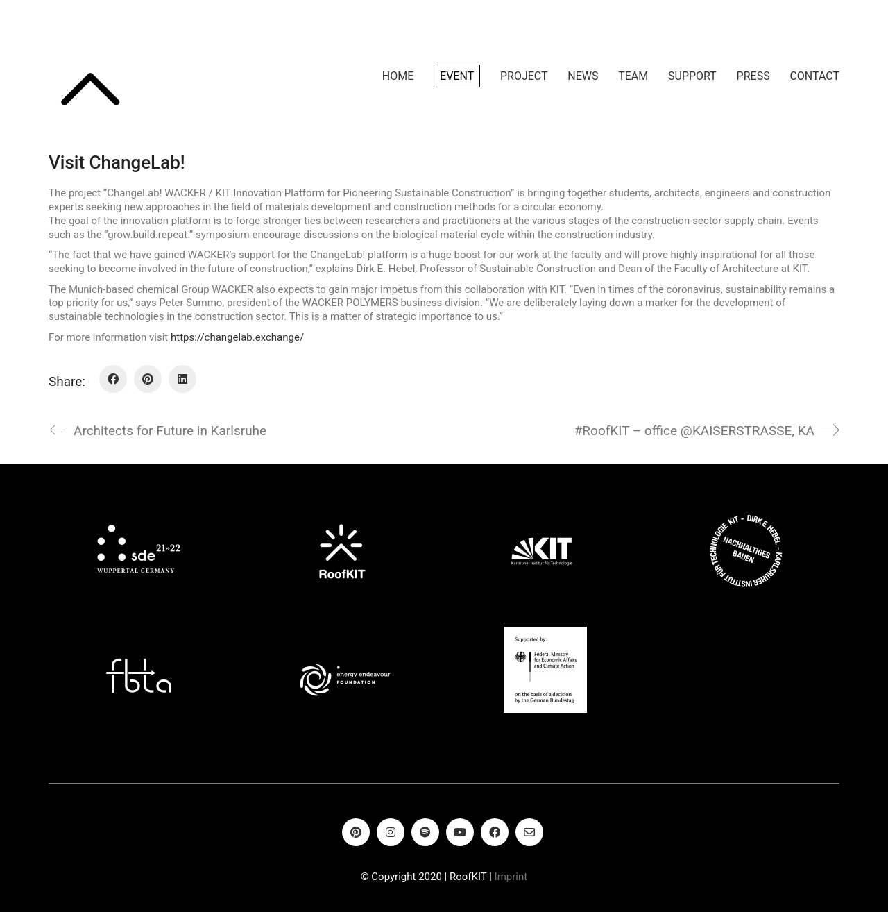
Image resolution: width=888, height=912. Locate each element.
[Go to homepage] (90, 76)
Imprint (511, 876)
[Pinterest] (148, 379)
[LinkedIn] (182, 379)
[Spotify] (425, 832)
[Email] (529, 832)
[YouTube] (460, 832)
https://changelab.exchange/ (237, 337)
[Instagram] (390, 832)
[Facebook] (113, 379)
